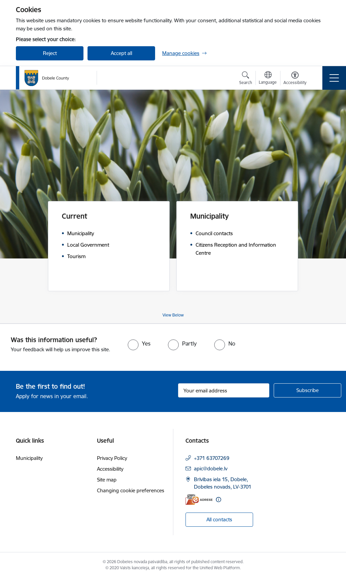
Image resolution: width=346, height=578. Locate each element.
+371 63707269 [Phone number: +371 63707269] (211, 458)
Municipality (29, 458)
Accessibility (110, 469)
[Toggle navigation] (334, 78)
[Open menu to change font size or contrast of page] (295, 79)
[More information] (218, 499)
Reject (50, 53)
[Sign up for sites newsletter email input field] (223, 390)
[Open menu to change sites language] (267, 78)
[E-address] (199, 499)
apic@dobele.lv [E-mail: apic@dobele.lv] (210, 468)
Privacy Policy (112, 458)
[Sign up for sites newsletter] (307, 390)
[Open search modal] (245, 79)
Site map (107, 479)
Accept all (121, 53)
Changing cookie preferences (130, 490)
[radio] (139, 343)
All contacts (219, 519)
